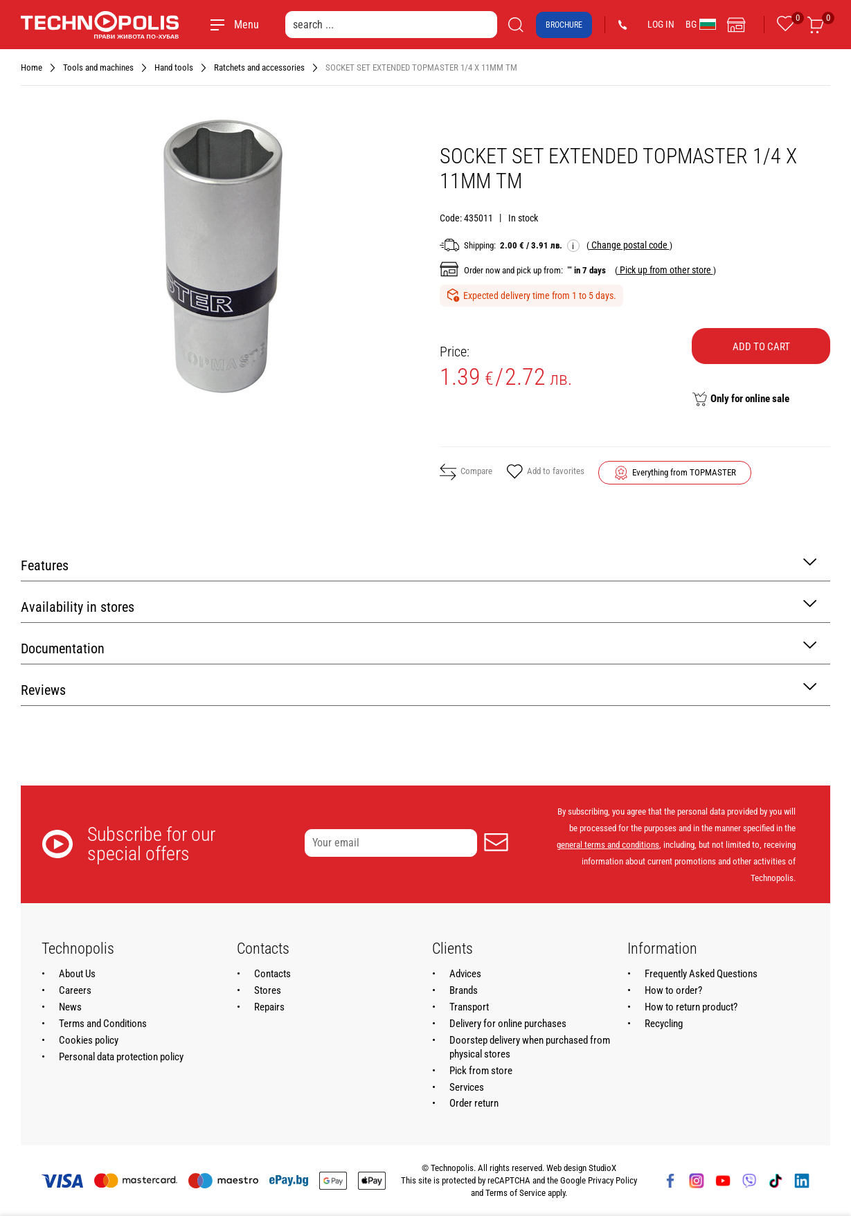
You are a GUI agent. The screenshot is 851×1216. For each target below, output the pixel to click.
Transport (469, 1007)
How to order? (673, 990)
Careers (75, 990)
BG (701, 24)
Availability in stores (418, 606)
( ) (629, 245)
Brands (463, 990)
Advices (465, 974)
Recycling (664, 1023)
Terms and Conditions (103, 1023)
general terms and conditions (608, 845)
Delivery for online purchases (507, 1023)
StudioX (602, 1168)
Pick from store (480, 1070)
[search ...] (391, 24)
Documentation (418, 647)
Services (466, 1087)
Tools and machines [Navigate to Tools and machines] (98, 67)
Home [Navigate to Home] (31, 67)
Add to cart (761, 347)
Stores (267, 990)
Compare (466, 472)
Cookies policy (88, 1040)
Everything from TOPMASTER (684, 472)
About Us (77, 974)
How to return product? (691, 1007)
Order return (474, 1103)
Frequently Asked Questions (701, 974)
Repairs (269, 1007)
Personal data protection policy (121, 1057)
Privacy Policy (612, 1180)
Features (418, 564)
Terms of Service (515, 1193)
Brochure (564, 25)
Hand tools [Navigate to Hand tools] (173, 67)
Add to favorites (545, 472)
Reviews (418, 689)
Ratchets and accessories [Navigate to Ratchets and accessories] (259, 67)
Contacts (272, 974)
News (70, 1007)
